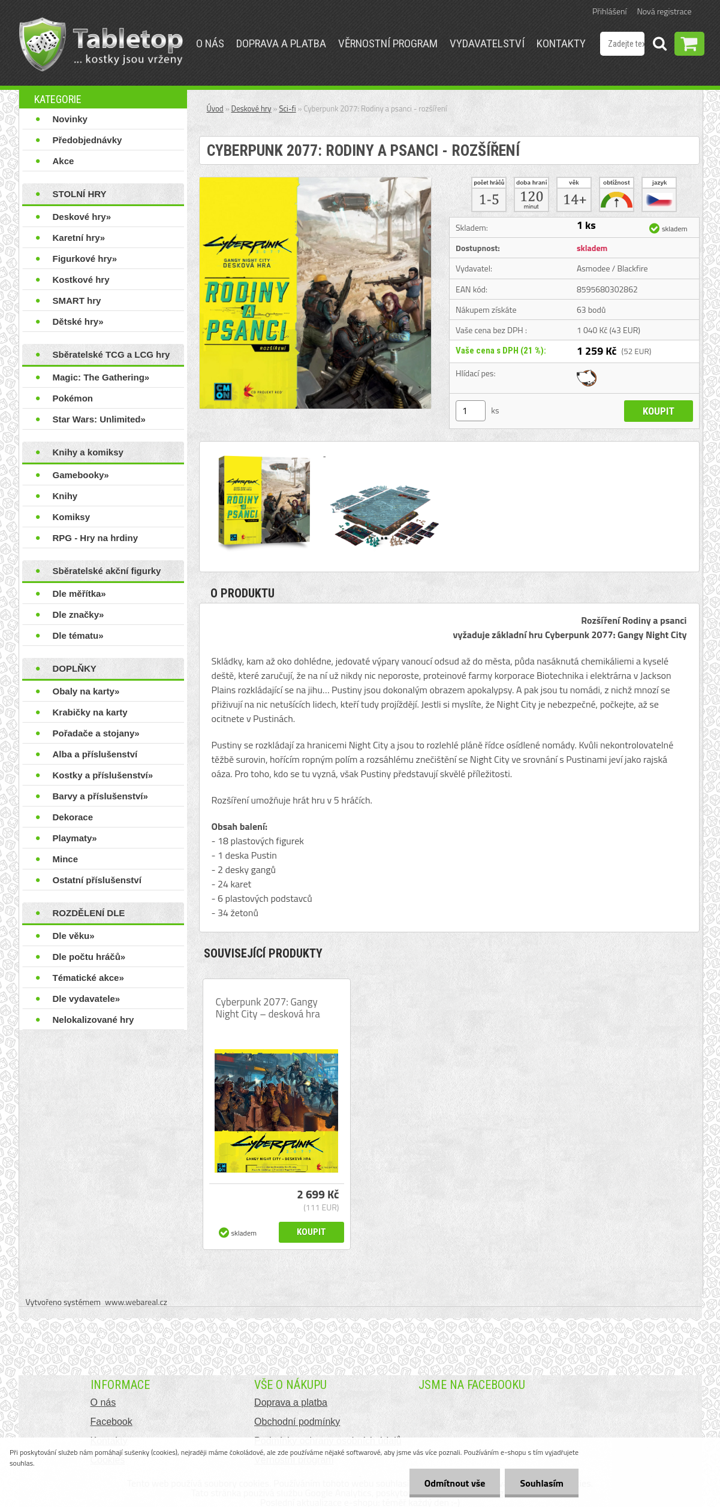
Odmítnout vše (455, 1483)
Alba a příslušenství (95, 754)
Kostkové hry (81, 279)
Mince (66, 859)
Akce (63, 161)
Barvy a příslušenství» (100, 796)
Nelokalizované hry (93, 1019)
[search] (659, 45)
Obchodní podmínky (297, 1422)
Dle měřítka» (79, 593)
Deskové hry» (82, 217)
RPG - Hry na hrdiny (95, 538)
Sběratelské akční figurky (107, 571)
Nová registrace (664, 11)
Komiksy (72, 517)
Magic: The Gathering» (101, 377)
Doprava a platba (281, 43)
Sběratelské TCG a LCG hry (111, 354)
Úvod (215, 108)
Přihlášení (609, 11)
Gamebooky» (81, 475)
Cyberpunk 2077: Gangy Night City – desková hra (268, 1008)
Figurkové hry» (85, 258)
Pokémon (73, 398)
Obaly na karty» (86, 691)
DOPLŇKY (75, 668)
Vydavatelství (487, 43)
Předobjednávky (87, 140)
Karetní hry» (79, 237)
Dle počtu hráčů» (89, 957)
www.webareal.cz (136, 1301)
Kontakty (561, 43)
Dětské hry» (78, 321)
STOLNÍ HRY (80, 194)
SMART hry (77, 300)
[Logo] (101, 44)
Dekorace (73, 817)
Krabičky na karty (90, 712)
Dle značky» (78, 614)
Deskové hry (251, 108)
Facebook (111, 1422)
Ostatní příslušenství (97, 880)
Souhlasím (542, 1483)
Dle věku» (74, 936)
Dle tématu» (78, 635)
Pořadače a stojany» (96, 733)
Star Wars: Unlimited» (99, 419)
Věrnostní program (388, 43)
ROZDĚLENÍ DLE (89, 913)
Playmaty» (75, 838)
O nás (210, 43)
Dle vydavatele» (86, 998)
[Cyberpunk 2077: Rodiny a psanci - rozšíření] (315, 182)
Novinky (70, 119)
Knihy (65, 496)
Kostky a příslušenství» (103, 775)
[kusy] (471, 410)
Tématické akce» (88, 978)
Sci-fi (287, 108)
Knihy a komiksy (88, 452)
